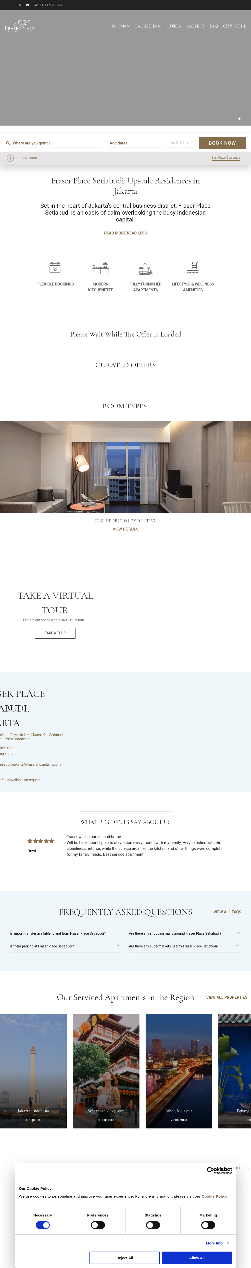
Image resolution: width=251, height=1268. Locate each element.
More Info (214, 1243)
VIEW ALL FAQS (227, 912)
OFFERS (173, 26)
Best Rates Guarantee (226, 157)
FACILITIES (146, 26)
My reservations (48, 5)
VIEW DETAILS (125, 548)
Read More (115, 233)
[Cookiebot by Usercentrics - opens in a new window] (210, 1170)
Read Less (137, 233)
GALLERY (195, 26)
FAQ (214, 26)
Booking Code (27, 158)
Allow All (197, 1258)
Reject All (124, 1258)
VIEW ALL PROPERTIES (226, 997)
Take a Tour (55, 633)
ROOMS (119, 26)
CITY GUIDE (234, 26)
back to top (237, 1167)
